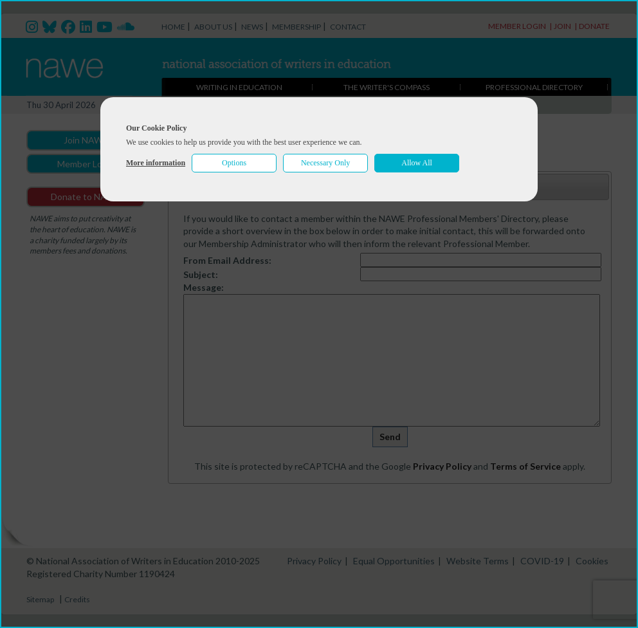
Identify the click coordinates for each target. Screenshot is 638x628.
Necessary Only (325, 162)
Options (234, 162)
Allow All (416, 162)
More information (155, 162)
